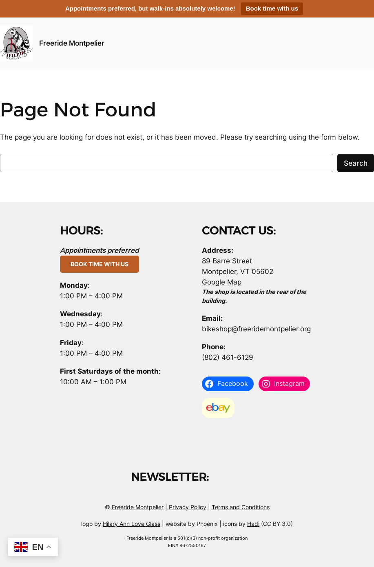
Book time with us (272, 8)
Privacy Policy (187, 507)
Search (355, 163)
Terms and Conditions (241, 507)
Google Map (221, 282)
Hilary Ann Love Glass (131, 523)
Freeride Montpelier (71, 43)
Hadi (253, 523)
